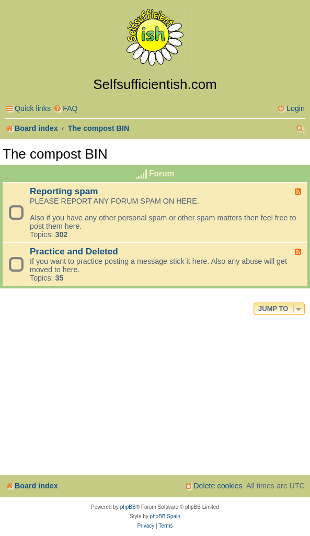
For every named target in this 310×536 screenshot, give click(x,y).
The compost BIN (55, 154)
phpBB (128, 507)
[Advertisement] (155, 396)
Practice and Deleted (74, 251)
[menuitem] (65, 108)
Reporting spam (64, 191)
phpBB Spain (165, 516)
